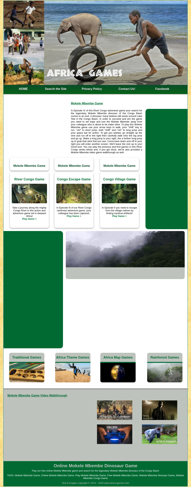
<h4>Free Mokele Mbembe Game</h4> (137, 426)
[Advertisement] (37, 132)
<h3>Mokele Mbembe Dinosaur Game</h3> (44, 427)
